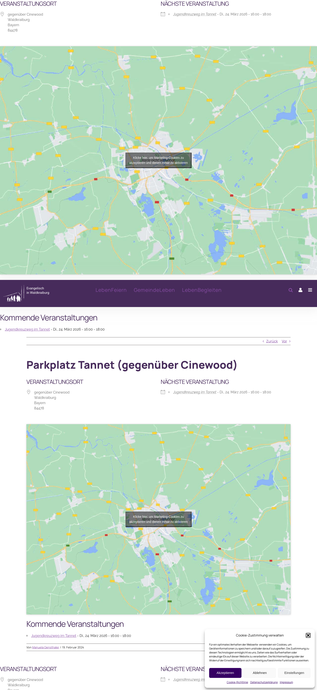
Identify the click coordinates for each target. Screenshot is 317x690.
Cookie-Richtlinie (237, 682)
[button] (308, 635)
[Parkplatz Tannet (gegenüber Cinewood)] (34, 293)
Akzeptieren (225, 673)
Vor (284, 341)
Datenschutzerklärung (264, 682)
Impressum (286, 682)
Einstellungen (294, 673)
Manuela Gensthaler (45, 647)
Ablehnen (260, 673)
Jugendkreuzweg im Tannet (194, 14)
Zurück (272, 341)
